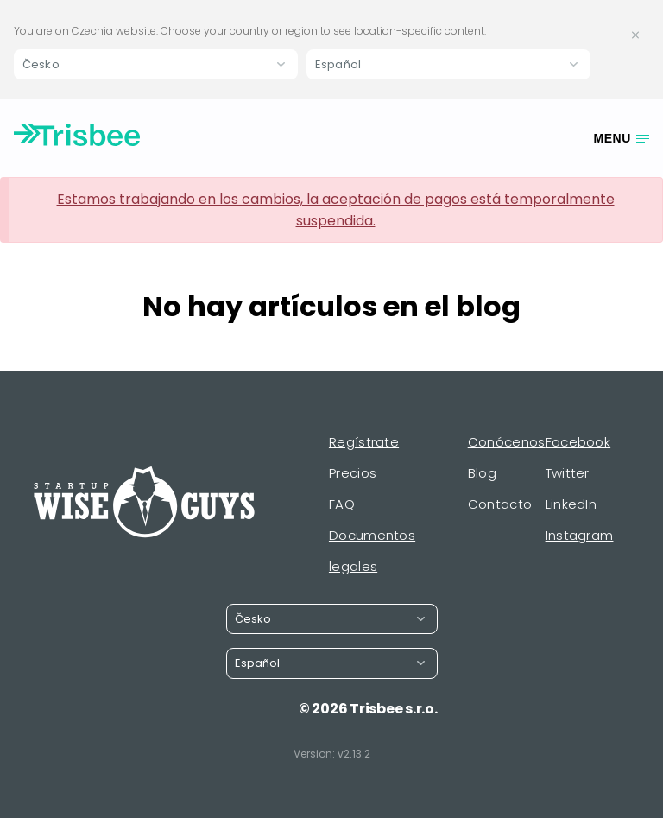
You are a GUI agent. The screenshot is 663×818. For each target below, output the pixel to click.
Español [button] (338, 64)
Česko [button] (41, 64)
